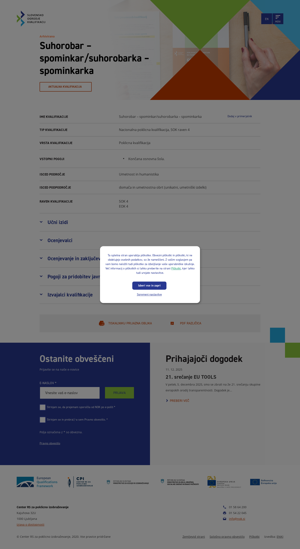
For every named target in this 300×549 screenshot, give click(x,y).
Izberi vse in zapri (149, 286)
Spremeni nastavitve (149, 294)
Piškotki (176, 268)
